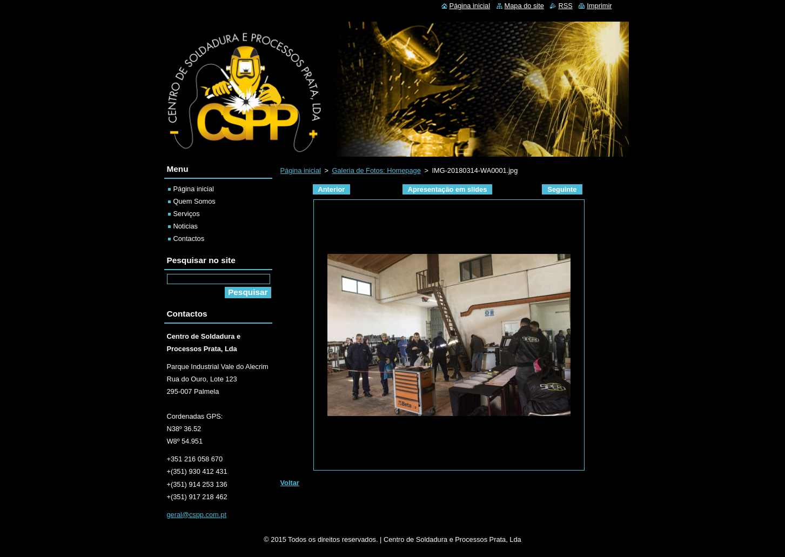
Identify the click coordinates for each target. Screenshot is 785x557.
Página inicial (300, 170)
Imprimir (599, 6)
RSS (565, 6)
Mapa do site (524, 6)
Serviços (186, 214)
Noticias (185, 226)
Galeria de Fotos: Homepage (376, 170)
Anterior (331, 189)
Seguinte (561, 189)
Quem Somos (194, 201)
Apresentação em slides (447, 189)
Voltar (289, 483)
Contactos (189, 238)
